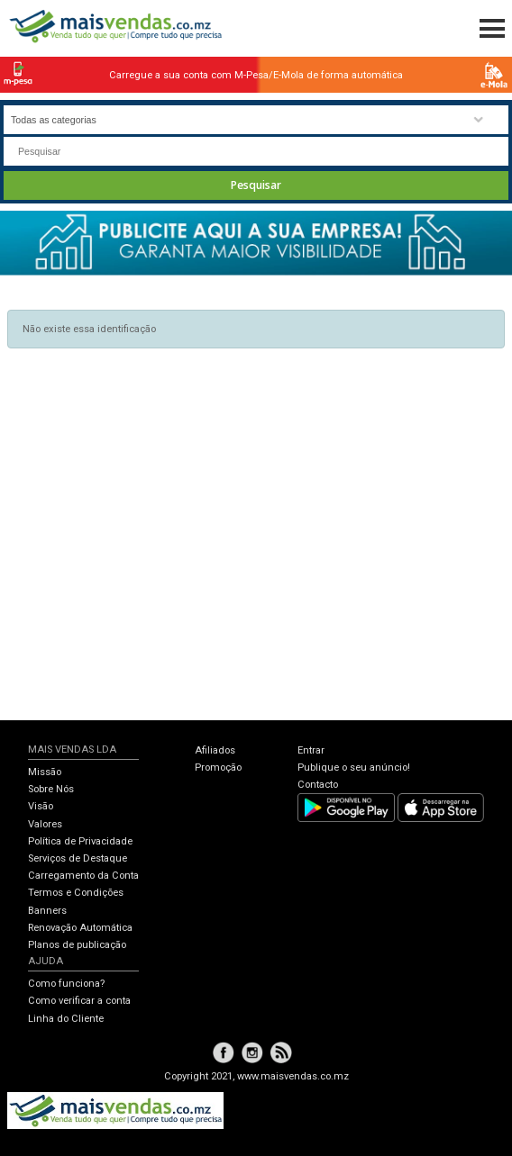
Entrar (311, 750)
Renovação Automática (80, 928)
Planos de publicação (77, 945)
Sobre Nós (51, 789)
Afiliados (215, 750)
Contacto (317, 784)
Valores (45, 824)
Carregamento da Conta (83, 875)
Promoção (218, 767)
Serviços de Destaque (77, 858)
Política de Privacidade (80, 841)
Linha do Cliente (66, 1019)
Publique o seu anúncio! (353, 767)
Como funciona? (66, 983)
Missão (44, 772)
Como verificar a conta (79, 1001)
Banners (47, 911)
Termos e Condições (75, 893)
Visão (40, 806)
